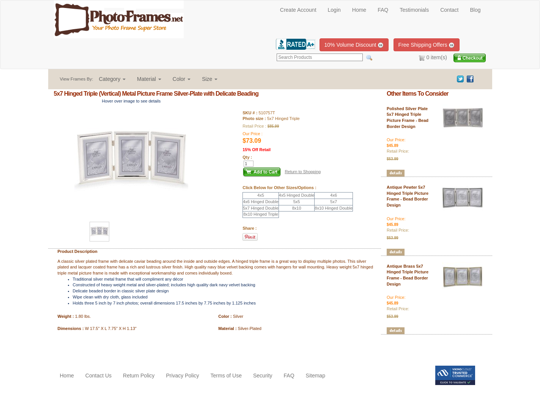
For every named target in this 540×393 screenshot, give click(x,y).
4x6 (333, 195)
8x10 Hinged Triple (260, 214)
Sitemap (315, 375)
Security (262, 375)
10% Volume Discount (354, 45)
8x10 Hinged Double (334, 208)
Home (359, 10)
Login (334, 10)
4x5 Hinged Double (297, 195)
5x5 (296, 201)
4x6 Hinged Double (261, 201)
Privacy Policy (182, 375)
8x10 (296, 208)
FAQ (383, 10)
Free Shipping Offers (426, 45)
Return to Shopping (303, 171)
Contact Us (98, 375)
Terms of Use (226, 375)
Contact (449, 10)
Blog (475, 10)
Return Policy (138, 375)
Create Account (298, 10)
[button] (112, 78)
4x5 (260, 195)
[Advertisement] (98, 346)
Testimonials (414, 10)
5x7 (333, 201)
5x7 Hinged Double (261, 208)
